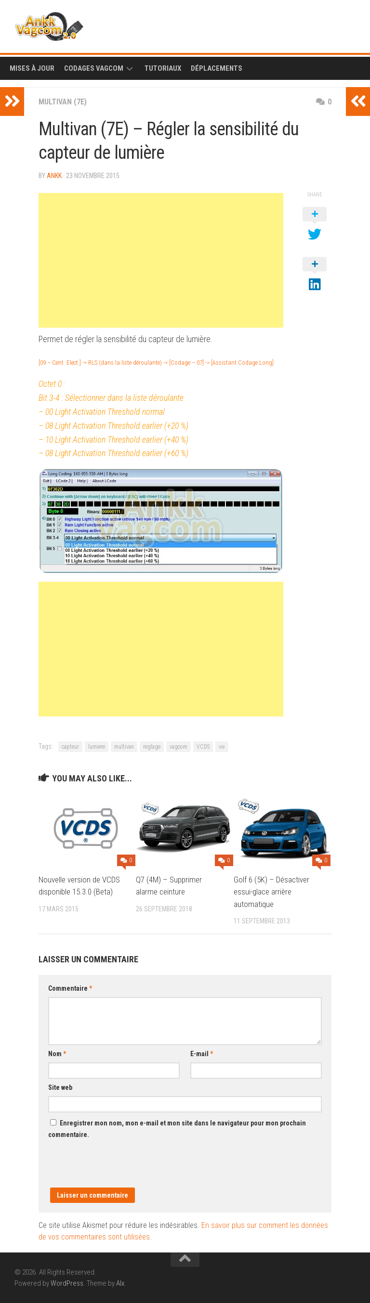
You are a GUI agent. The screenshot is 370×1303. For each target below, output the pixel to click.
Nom (57, 1054)
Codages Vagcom (93, 68)
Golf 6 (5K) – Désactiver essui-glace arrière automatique (271, 892)
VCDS (203, 746)
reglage (151, 746)
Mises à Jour (32, 68)
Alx (120, 1283)
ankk (54, 175)
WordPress (67, 1283)
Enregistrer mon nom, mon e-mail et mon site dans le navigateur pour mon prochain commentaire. (177, 1128)
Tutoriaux (163, 68)
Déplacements (216, 68)
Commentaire (70, 988)
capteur (70, 746)
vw (222, 746)
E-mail (201, 1054)
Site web (60, 1087)
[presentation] (121, 1169)
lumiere (96, 746)
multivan (124, 746)
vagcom (178, 746)
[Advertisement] (161, 260)
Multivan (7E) (63, 101)
